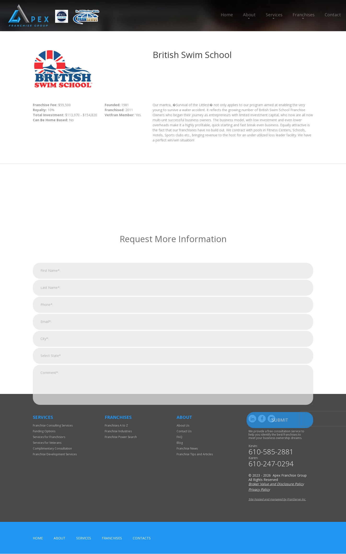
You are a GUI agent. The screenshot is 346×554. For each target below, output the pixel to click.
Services (274, 14)
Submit (280, 468)
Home (227, 14)
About (249, 14)
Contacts (142, 538)
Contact (333, 14)
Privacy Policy (259, 489)
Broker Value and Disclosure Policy (276, 484)
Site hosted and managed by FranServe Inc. (277, 499)
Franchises (304, 14)
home (38, 538)
